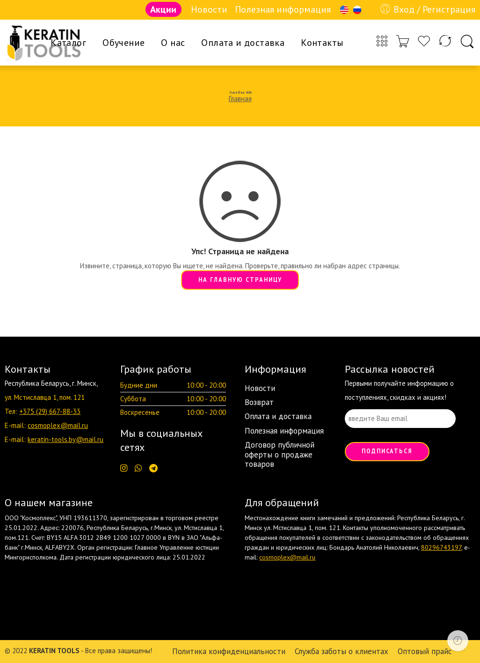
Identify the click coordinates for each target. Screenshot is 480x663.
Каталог (68, 43)
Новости (209, 9)
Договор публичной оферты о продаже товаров (279, 454)
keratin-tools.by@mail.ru (65, 439)
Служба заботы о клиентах (341, 651)
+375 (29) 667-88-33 (49, 411)
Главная (240, 98)
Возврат (259, 402)
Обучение (123, 43)
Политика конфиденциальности (228, 651)
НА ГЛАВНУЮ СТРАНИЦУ (240, 279)
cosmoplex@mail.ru (58, 425)
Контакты (322, 43)
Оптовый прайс (425, 651)
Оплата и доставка (242, 43)
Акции (163, 9)
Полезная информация (283, 9)
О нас (173, 43)
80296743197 (441, 547)
